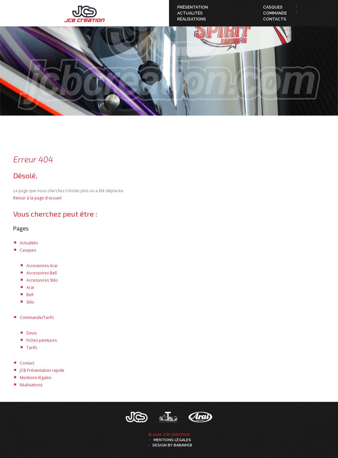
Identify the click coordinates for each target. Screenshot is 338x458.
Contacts (274, 19)
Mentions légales (35, 377)
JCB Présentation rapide (42, 370)
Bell (29, 295)
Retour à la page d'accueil (37, 198)
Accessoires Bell (41, 273)
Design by (172, 445)
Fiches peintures (41, 340)
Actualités (190, 13)
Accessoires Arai (41, 265)
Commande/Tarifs (37, 317)
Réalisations (191, 19)
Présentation (192, 7)
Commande (275, 13)
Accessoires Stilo (42, 280)
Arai (30, 287)
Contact (27, 363)
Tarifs (31, 347)
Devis (31, 333)
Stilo (30, 302)
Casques (273, 7)
